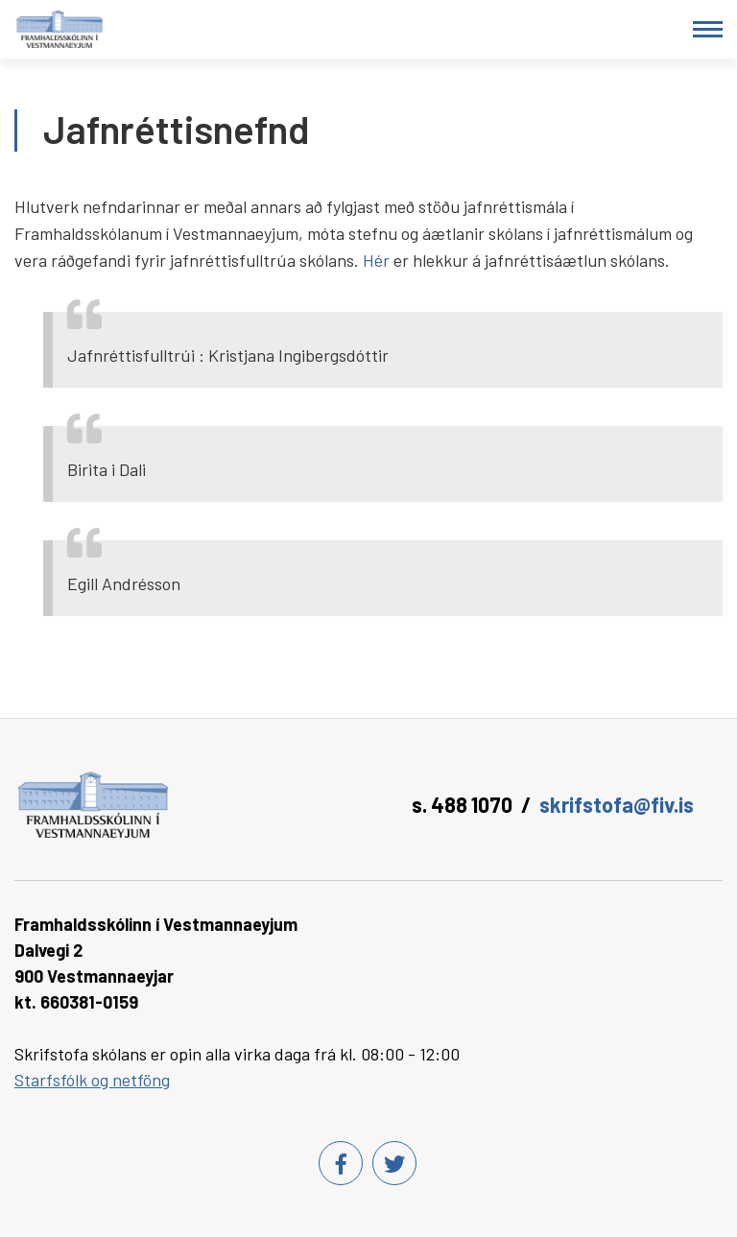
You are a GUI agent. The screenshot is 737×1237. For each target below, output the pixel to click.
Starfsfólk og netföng (92, 1079)
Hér (376, 260)
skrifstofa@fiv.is (616, 804)
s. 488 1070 (462, 804)
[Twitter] (394, 1163)
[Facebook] (341, 1163)
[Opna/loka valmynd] (707, 29)
